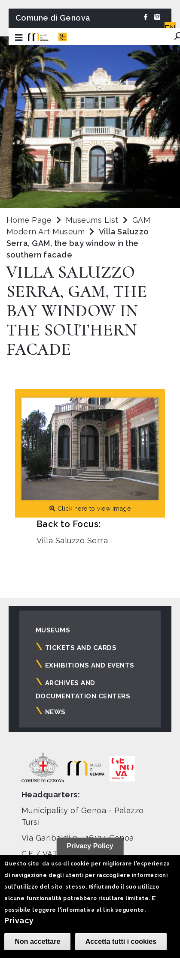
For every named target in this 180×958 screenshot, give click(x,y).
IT (168, 16)
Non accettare (37, 941)
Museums (53, 630)
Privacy (19, 920)
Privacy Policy (90, 846)
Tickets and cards (80, 648)
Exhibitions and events (89, 665)
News (55, 712)
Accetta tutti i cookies (120, 941)
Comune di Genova (53, 17)
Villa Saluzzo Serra (72, 540)
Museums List (92, 220)
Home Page (29, 220)
